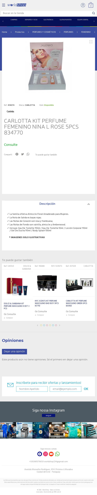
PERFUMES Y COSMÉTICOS (44, 32)
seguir (48, 415)
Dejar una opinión (14, 351)
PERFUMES (68, 32)
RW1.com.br (57, 492)
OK (86, 389)
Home (4, 32)
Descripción (64, 203)
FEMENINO (86, 32)
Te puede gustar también (46, 155)
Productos (19, 32)
